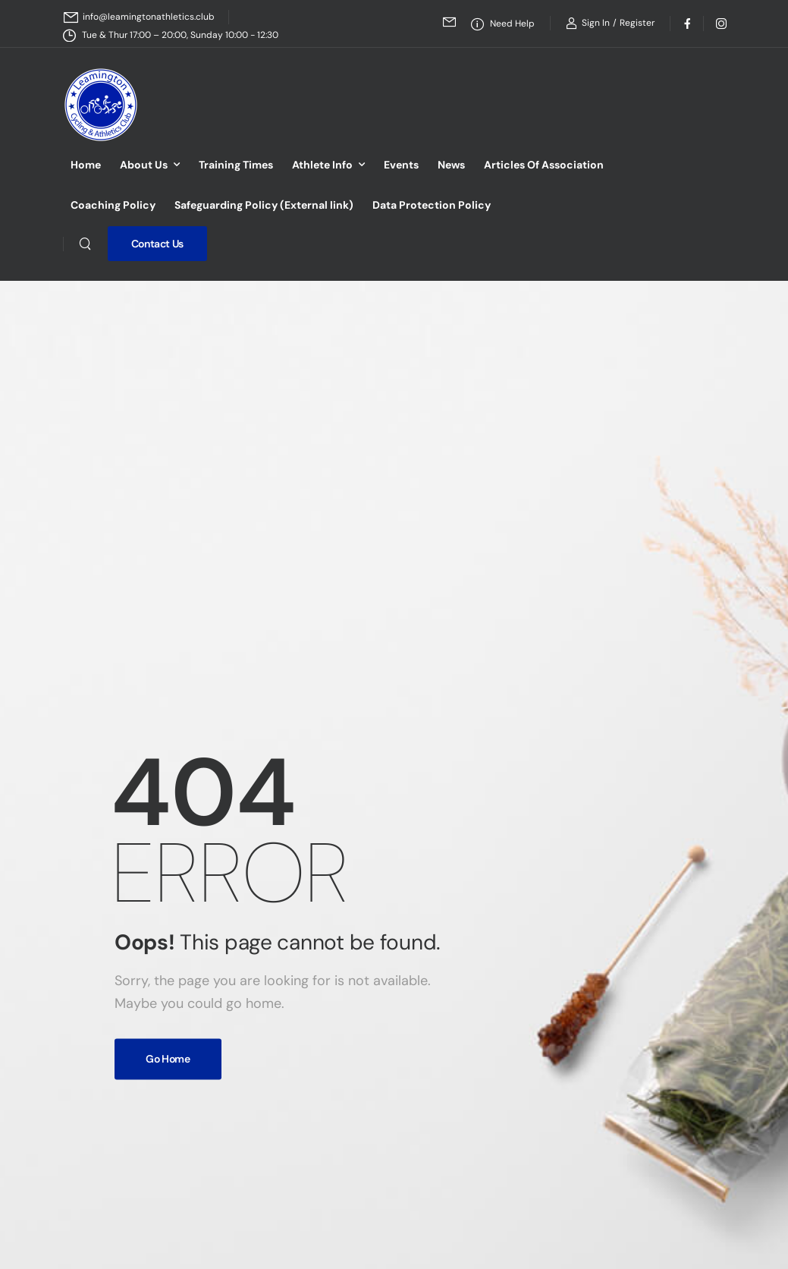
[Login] (588, 23)
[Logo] (101, 105)
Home (86, 165)
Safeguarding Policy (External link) (263, 205)
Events (401, 165)
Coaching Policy (113, 205)
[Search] (85, 243)
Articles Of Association (544, 165)
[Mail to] (139, 17)
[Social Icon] (686, 23)
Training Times (236, 165)
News (451, 165)
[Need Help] (503, 23)
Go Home (168, 1059)
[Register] (637, 22)
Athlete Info (322, 165)
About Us (144, 165)
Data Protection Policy (431, 205)
